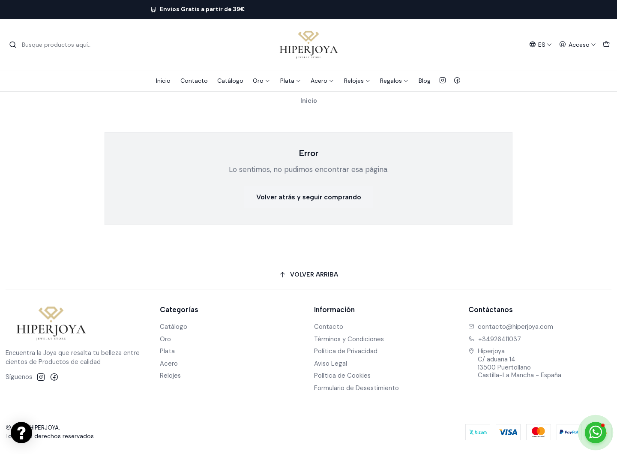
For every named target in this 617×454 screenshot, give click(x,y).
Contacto (194, 80)
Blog (425, 80)
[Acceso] (577, 44)
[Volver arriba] (309, 275)
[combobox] (53, 44)
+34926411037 (494, 339)
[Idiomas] (540, 44)
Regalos (394, 80)
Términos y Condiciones (349, 339)
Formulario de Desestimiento (356, 388)
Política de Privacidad (345, 351)
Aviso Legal (330, 363)
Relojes (357, 80)
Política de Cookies (342, 375)
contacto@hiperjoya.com (511, 326)
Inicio (163, 80)
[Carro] (606, 44)
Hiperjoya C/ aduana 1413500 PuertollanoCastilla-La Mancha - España (515, 363)
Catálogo (230, 80)
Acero (322, 80)
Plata (290, 80)
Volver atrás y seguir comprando (308, 197)
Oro (261, 80)
